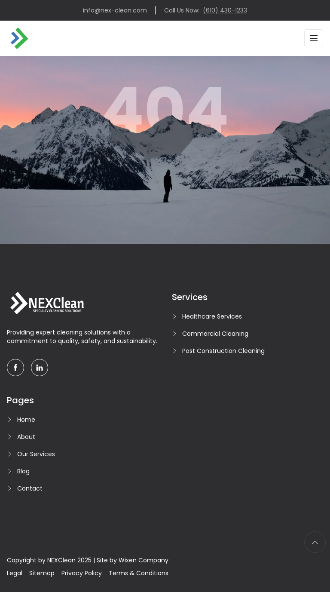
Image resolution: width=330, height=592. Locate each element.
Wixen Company (143, 560)
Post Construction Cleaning (223, 351)
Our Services (36, 454)
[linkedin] (39, 367)
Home (26, 419)
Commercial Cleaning (215, 333)
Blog (23, 471)
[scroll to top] (315, 542)
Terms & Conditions (138, 573)
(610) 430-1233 (225, 10)
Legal (14, 573)
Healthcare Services (212, 316)
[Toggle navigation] (313, 38)
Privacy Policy (81, 573)
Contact (30, 488)
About (26, 436)
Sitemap (42, 573)
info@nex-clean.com (115, 10)
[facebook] (15, 367)
